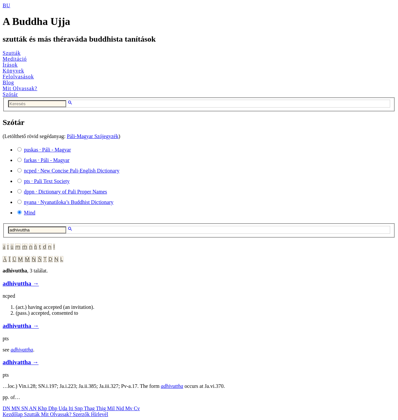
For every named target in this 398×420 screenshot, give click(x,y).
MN (16, 408)
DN (7, 408)
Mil (111, 408)
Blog (8, 82)
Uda (64, 408)
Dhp (53, 408)
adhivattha (21, 349)
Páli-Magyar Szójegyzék (93, 136)
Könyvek (13, 70)
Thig (101, 408)
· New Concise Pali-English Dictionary (72, 170)
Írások (10, 65)
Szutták (12, 53)
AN (33, 408)
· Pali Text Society (46, 181)
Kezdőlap (13, 414)
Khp (43, 408)
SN (25, 408)
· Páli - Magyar (47, 149)
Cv (137, 408)
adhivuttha (172, 386)
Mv (129, 408)
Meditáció (15, 59)
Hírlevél (99, 414)
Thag (90, 408)
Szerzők (82, 414)
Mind (29, 212)
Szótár (10, 94)
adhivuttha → (21, 283)
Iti (71, 408)
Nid (120, 408)
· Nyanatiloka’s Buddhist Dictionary (68, 202)
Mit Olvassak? (20, 88)
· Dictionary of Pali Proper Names (65, 191)
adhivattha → (21, 362)
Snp (79, 408)
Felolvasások (18, 76)
